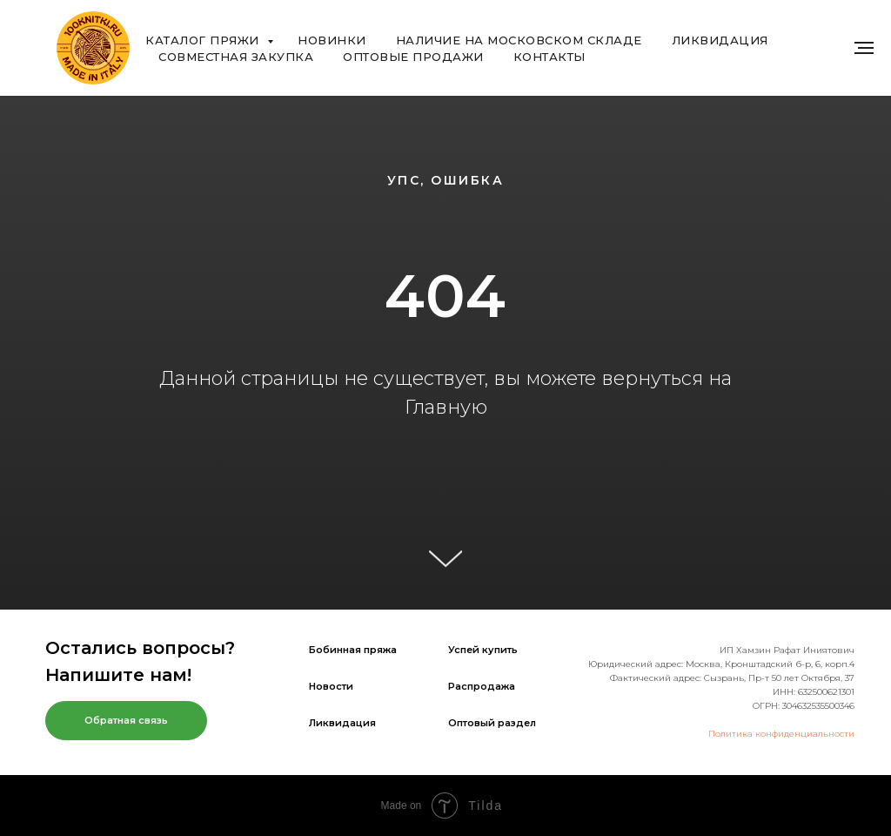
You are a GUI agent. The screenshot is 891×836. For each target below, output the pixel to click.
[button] (126, 720)
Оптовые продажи (413, 57)
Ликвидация (720, 40)
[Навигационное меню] (864, 48)
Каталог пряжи (204, 40)
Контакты (549, 57)
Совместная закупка (235, 57)
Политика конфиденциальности (781, 733)
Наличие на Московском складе (519, 40)
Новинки (332, 40)
